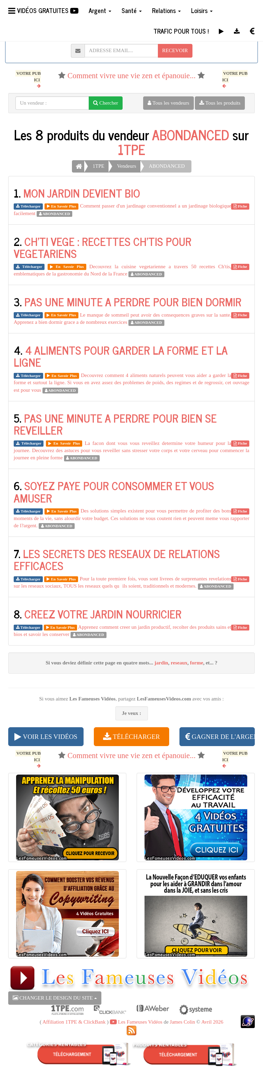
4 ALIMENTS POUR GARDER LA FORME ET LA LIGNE (120, 356)
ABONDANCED (190, 134)
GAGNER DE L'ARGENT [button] (220, 736)
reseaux (179, 662)
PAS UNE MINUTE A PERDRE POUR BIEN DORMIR (132, 301)
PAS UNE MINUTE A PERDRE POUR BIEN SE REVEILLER (115, 424)
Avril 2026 (212, 1022)
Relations (166, 10)
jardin (161, 662)
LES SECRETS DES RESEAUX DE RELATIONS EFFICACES (117, 559)
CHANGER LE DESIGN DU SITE (55, 998)
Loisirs (202, 10)
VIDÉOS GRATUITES (43, 10)
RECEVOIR (175, 50)
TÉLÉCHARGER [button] (131, 736)
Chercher (105, 103)
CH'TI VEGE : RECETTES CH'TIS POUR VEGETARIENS (102, 247)
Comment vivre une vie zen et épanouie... (131, 75)
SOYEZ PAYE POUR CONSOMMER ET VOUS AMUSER (114, 491)
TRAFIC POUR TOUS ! (181, 31)
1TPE (131, 149)
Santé (132, 10)
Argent (100, 10)
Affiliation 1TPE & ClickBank (73, 1022)
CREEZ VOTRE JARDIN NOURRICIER (102, 614)
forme (196, 662)
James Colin (182, 1022)
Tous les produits (219, 103)
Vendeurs (126, 166)
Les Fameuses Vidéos (136, 1022)
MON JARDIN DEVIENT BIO (81, 193)
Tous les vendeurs (168, 103)
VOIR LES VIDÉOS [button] (45, 736)
